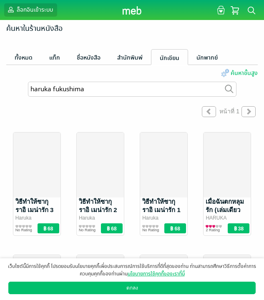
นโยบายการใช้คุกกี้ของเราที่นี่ (156, 274)
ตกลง (132, 288)
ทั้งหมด (24, 57)
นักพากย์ (207, 57)
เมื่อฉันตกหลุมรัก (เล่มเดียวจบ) (225, 210)
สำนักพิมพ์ (130, 57)
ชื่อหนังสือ (89, 57)
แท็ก (54, 57)
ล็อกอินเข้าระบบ (29, 9)
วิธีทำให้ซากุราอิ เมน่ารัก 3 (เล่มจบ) (34, 210)
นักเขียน (169, 58)
